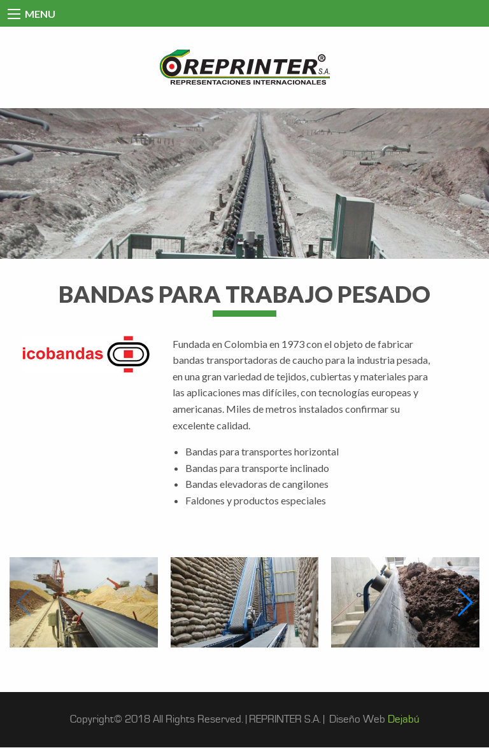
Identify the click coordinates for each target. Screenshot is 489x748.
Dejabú (404, 719)
